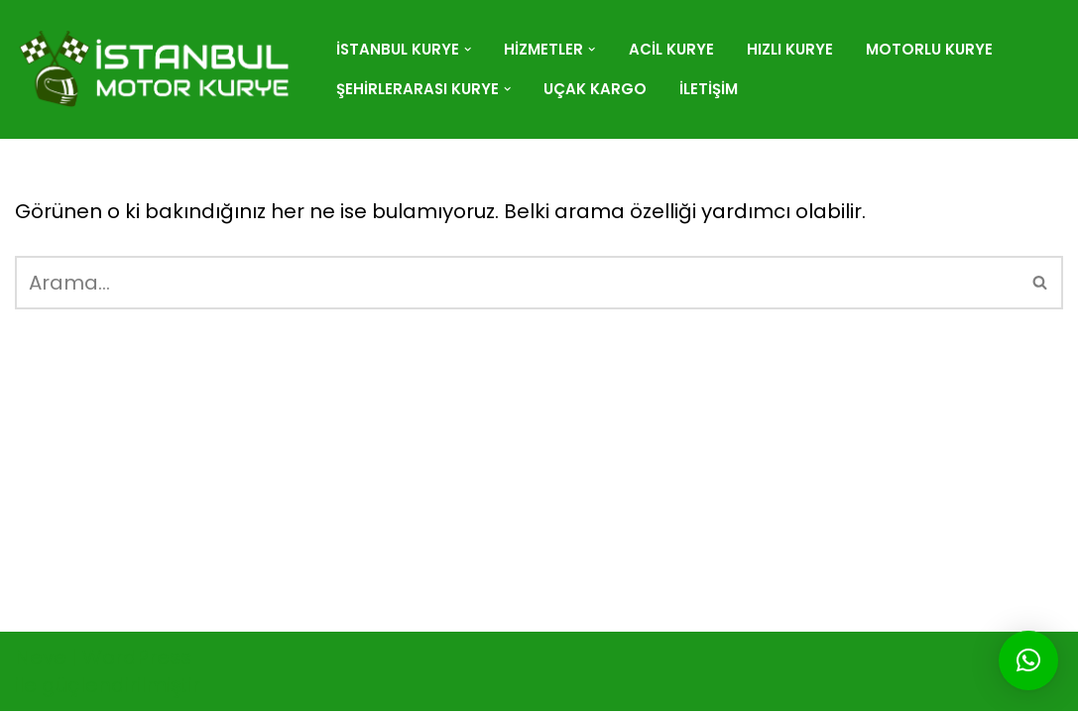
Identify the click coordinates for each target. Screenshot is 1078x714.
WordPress (136, 660)
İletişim (710, 88)
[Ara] (516, 282)
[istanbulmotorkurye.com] (158, 69)
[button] (469, 50)
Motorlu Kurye (930, 49)
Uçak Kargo (597, 88)
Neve (40, 660)
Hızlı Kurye (791, 49)
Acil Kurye (672, 49)
